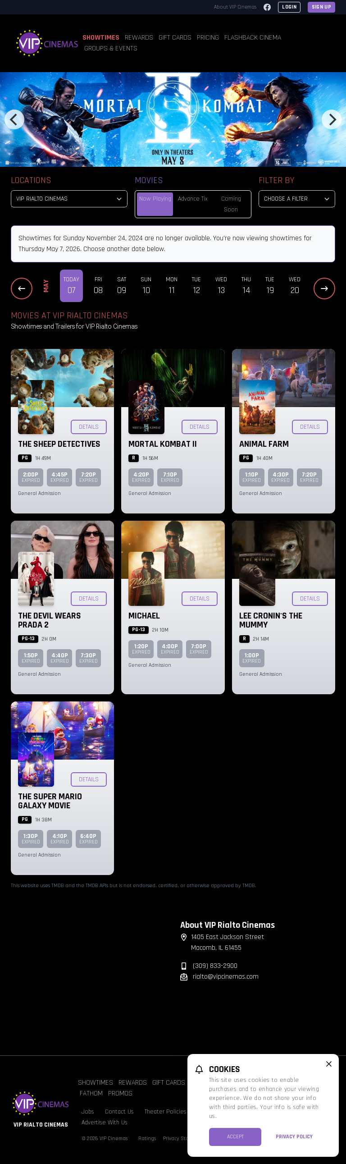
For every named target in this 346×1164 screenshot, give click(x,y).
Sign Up (321, 7)
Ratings (147, 1138)
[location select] (69, 198)
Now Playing (155, 199)
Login (289, 7)
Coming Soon (231, 204)
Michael (144, 616)
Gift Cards (175, 37)
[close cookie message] (328, 1063)
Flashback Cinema (252, 37)
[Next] (331, 119)
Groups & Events (110, 48)
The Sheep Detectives (59, 444)
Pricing (208, 37)
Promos (120, 1093)
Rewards (139, 37)
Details (89, 427)
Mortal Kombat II (162, 444)
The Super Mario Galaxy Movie (50, 801)
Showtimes (100, 37)
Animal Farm (264, 444)
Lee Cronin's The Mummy (270, 620)
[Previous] (14, 119)
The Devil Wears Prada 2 (49, 620)
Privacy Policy (294, 1136)
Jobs (88, 1112)
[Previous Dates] (21, 288)
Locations (31, 180)
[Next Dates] (324, 288)
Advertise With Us (104, 1122)
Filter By (276, 180)
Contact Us (119, 1112)
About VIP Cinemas (235, 7)
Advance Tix (193, 199)
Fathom (91, 1093)
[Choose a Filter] (297, 198)
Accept (235, 1136)
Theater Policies (166, 1112)
